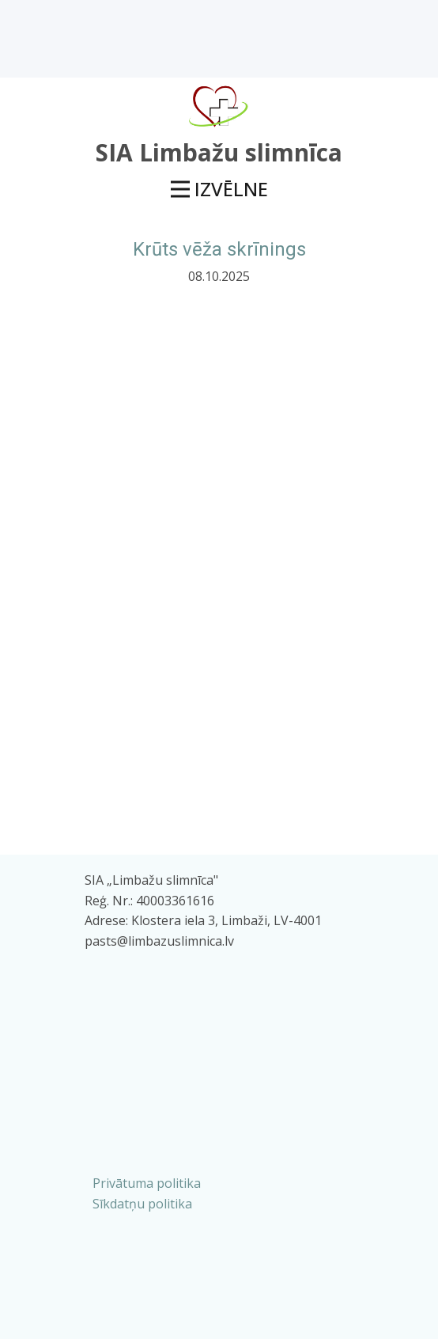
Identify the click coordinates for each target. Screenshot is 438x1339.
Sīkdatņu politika (142, 1203)
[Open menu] (219, 189)
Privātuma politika (147, 1183)
